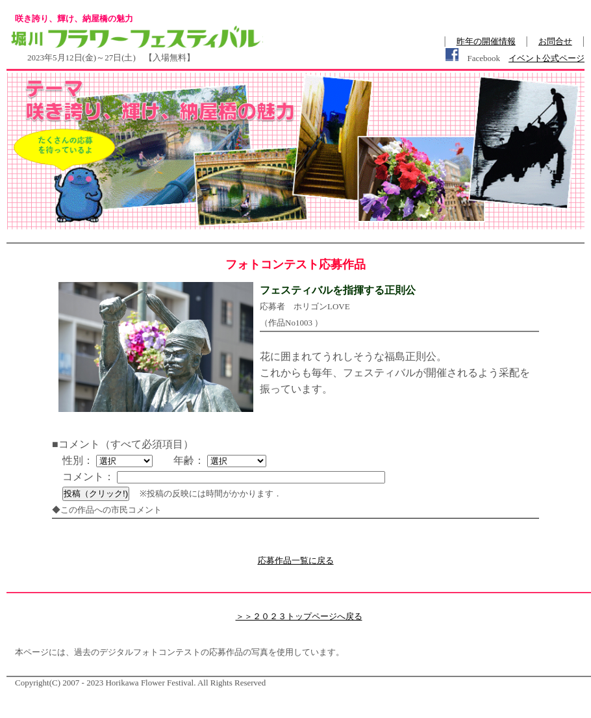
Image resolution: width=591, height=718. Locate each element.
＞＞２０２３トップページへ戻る (299, 616)
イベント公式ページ (547, 58)
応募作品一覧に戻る (296, 560)
